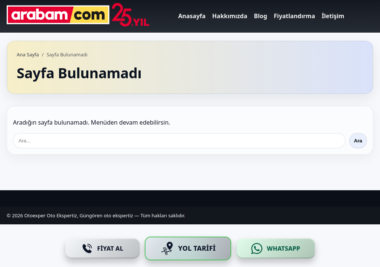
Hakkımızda (229, 16)
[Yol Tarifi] (188, 248)
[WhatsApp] (275, 248)
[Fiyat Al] (102, 248)
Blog (260, 16)
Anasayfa (192, 16)
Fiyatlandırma (294, 16)
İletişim (333, 16)
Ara (358, 141)
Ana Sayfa (28, 54)
